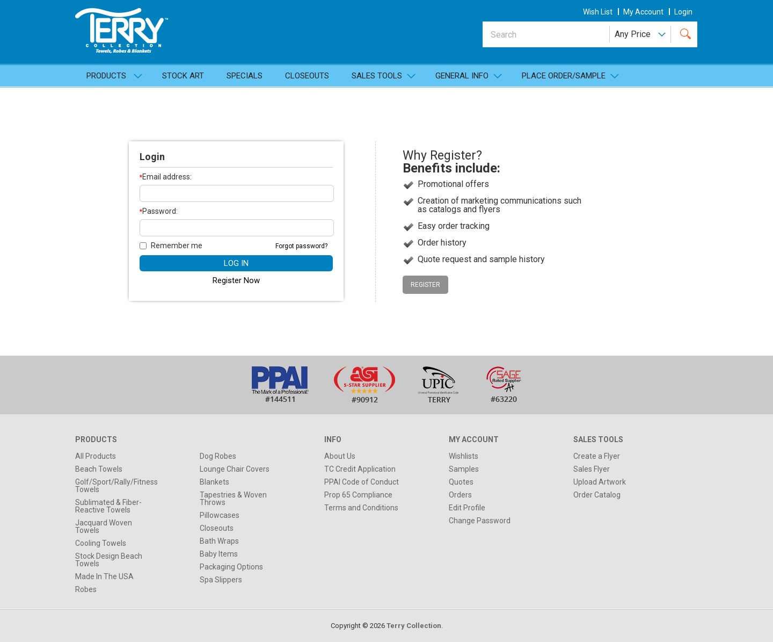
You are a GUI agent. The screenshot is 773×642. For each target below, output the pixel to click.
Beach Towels (98, 469)
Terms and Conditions (361, 507)
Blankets (214, 482)
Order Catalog (597, 494)
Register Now (236, 280)
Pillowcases (219, 515)
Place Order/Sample (564, 76)
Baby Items (219, 554)
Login (683, 12)
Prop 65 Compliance (358, 494)
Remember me (171, 245)
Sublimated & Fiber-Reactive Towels (108, 506)
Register (425, 284)
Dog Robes (218, 456)
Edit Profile (467, 507)
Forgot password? (301, 246)
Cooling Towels (100, 543)
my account (643, 12)
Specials (244, 76)
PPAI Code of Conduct (361, 482)
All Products (95, 456)
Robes (86, 589)
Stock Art (183, 76)
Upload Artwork (599, 482)
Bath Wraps (219, 541)
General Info (461, 76)
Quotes (461, 482)
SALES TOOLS (377, 76)
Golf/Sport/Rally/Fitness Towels (116, 486)
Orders (460, 494)
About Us (339, 456)
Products (106, 76)
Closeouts (307, 76)
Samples (464, 469)
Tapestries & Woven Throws (233, 498)
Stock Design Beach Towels (108, 560)
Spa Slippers (221, 579)
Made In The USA (104, 576)
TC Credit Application (360, 469)
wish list (597, 12)
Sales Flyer (591, 469)
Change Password (480, 520)
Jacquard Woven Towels (103, 526)
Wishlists (463, 456)
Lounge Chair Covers (234, 469)
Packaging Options (231, 566)
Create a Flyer (596, 456)
